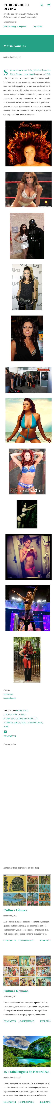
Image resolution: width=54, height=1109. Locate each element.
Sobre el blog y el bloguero (14, 26)
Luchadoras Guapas (14, 715)
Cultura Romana (16, 991)
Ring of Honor (29, 723)
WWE (48, 74)
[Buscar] (42, 5)
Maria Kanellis (11, 723)
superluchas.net (9, 698)
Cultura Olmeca (15, 910)
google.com (8, 694)
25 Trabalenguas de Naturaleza (26, 1072)
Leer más (45, 940)
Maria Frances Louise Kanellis (23, 74)
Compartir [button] (9, 736)
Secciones (38, 26)
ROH (40, 723)
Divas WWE (22, 711)
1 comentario (26, 940)
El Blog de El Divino (16, 6)
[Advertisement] (27, 839)
